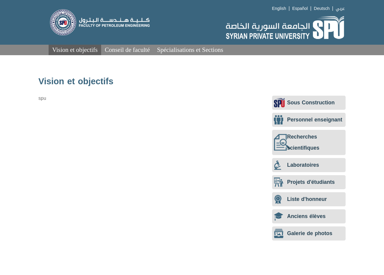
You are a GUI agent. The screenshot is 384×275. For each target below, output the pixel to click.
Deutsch (322, 8)
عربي (340, 8)
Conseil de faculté (127, 49)
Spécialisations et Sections (190, 49)
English (279, 8)
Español (300, 8)
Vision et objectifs (75, 49)
